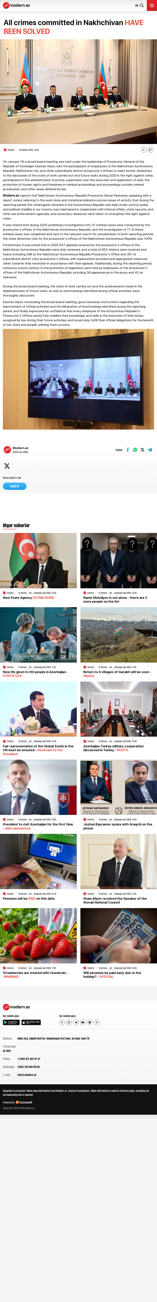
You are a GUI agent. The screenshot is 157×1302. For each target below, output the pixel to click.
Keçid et (14, 486)
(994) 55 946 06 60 (28, 1067)
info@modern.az (26, 1075)
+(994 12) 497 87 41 (28, 1059)
